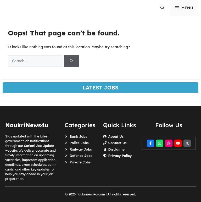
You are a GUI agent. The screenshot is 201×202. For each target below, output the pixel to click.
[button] (162, 8)
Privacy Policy (120, 155)
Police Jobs (79, 143)
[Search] (71, 61)
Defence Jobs (81, 155)
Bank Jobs (78, 136)
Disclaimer (117, 149)
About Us (115, 136)
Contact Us (117, 143)
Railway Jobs (81, 149)
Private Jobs (80, 162)
